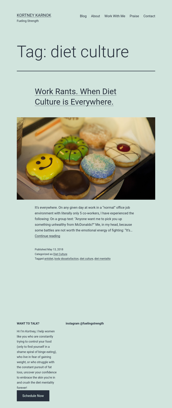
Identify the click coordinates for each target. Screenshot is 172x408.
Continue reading (47, 236)
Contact (149, 16)
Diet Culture (60, 254)
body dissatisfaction (66, 258)
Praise (134, 16)
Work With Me (114, 16)
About (95, 16)
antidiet (48, 258)
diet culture (86, 258)
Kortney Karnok (34, 15)
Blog (83, 16)
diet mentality (102, 258)
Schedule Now (33, 396)
